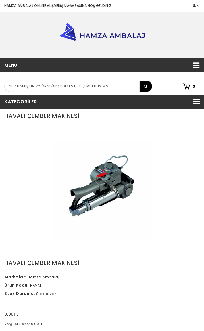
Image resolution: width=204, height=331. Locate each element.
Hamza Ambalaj (43, 277)
